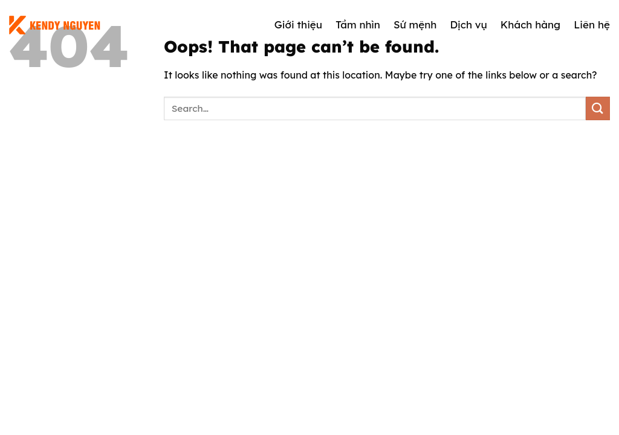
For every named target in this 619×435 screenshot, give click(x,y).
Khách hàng (530, 24)
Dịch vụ (468, 24)
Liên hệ (592, 24)
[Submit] (598, 108)
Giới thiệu (298, 24)
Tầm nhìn (357, 24)
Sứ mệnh (415, 24)
